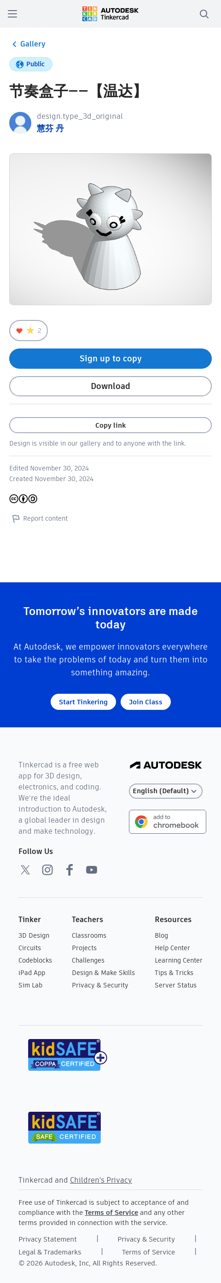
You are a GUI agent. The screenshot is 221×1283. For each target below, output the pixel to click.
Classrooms (89, 935)
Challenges (88, 960)
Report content (38, 518)
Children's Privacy (101, 1180)
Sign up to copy (111, 358)
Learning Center (179, 960)
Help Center (172, 947)
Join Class (146, 702)
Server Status (176, 985)
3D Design (33, 935)
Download (110, 386)
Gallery (27, 44)
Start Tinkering (83, 702)
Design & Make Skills (103, 972)
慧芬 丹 (50, 128)
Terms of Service (111, 1212)
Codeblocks (35, 960)
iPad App (31, 972)
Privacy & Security (100, 985)
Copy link (110, 425)
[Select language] (166, 791)
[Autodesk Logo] (166, 766)
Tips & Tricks (174, 972)
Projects (84, 947)
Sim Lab (30, 985)
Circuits (29, 947)
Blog (161, 935)
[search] (204, 14)
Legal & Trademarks (49, 1252)
